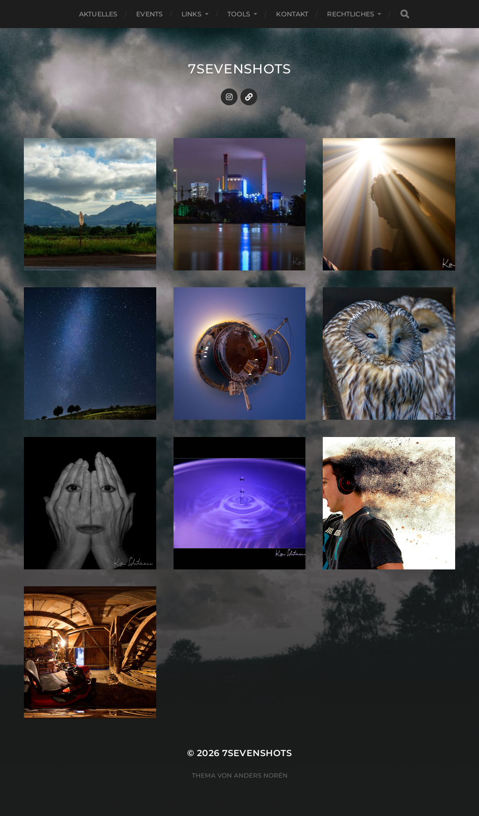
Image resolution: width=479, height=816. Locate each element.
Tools (239, 14)
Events (149, 14)
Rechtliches (350, 14)
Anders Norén (261, 775)
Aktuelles (98, 14)
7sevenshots (239, 69)
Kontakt (292, 14)
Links (191, 14)
